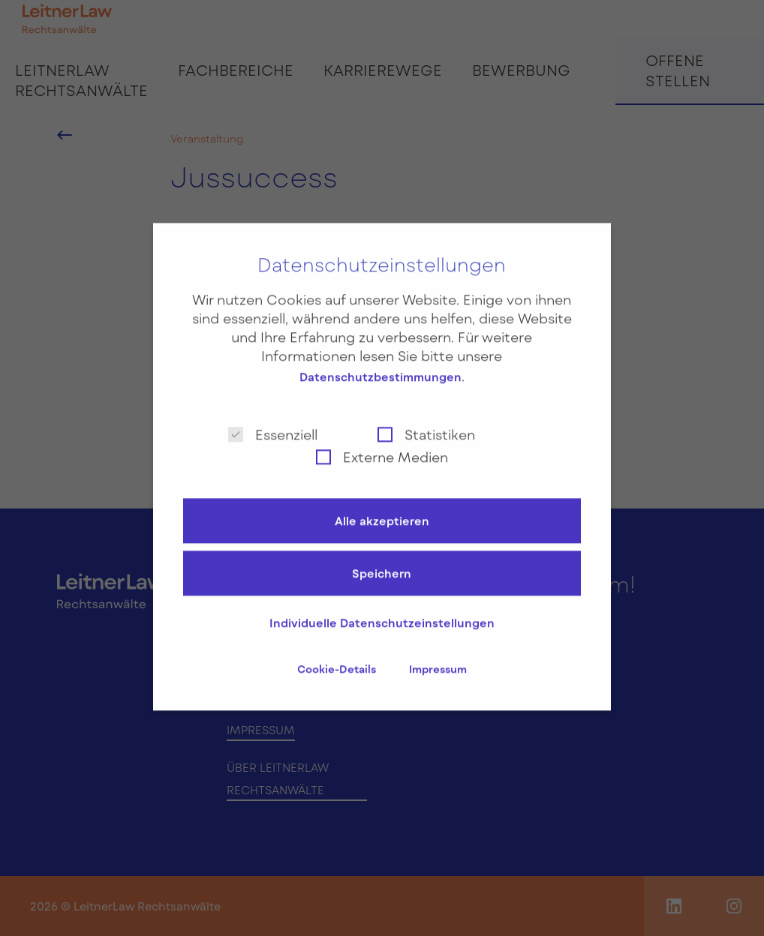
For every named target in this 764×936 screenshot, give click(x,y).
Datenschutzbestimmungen (380, 366)
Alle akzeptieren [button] (382, 510)
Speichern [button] (381, 562)
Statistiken (426, 422)
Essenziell (272, 422)
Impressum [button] (438, 658)
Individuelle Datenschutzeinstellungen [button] (382, 612)
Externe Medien (382, 444)
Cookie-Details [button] (338, 658)
